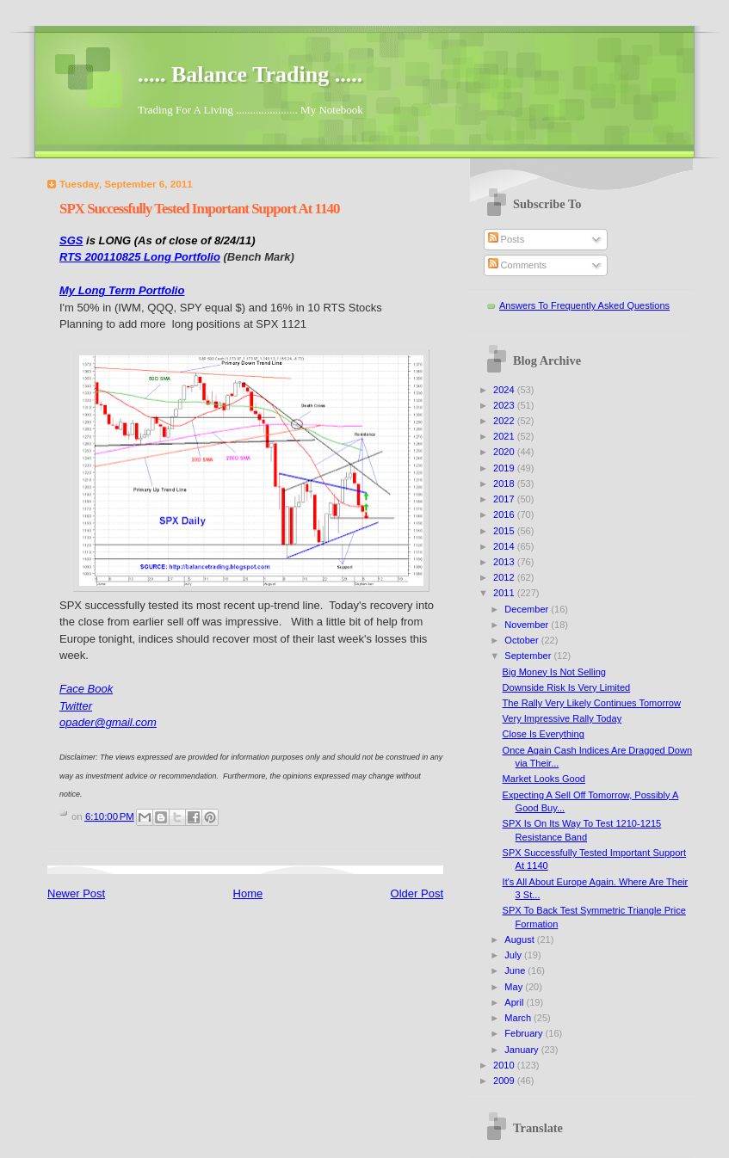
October (522, 640)
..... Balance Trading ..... (250, 74)
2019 (505, 468)
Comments (517, 265)
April (515, 1002)
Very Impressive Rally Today (562, 718)
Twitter (75, 705)
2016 (505, 514)
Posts (506, 239)
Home (248, 893)
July (514, 955)
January (522, 1049)
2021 (505, 436)
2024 (505, 390)
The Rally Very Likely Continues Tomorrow (592, 703)
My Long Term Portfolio (121, 290)
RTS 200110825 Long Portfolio (139, 256)
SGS (71, 240)
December (527, 609)
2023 (505, 405)
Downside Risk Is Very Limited (567, 687)
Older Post (417, 893)
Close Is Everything (543, 734)
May (514, 987)
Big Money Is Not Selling (554, 672)
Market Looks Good (544, 778)
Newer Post (76, 893)
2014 (505, 546)
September (528, 655)
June (516, 970)
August (520, 939)
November (527, 624)
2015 (505, 531)
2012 (505, 577)
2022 (505, 421)
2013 (505, 562)
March (519, 1018)
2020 (505, 452)
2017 (505, 499)
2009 (505, 1080)
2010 (505, 1065)
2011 (505, 593)
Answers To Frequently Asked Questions (584, 305)
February (524, 1033)
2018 (505, 483)
